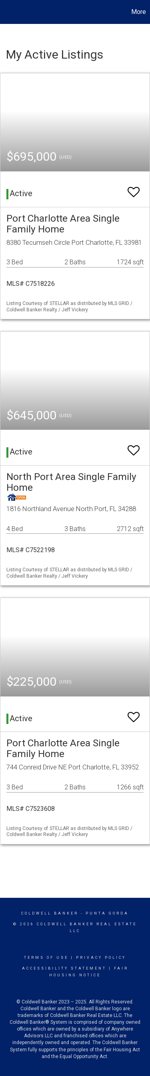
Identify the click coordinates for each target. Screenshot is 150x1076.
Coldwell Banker (49, 913)
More (138, 12)
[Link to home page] (7, 12)
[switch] (134, 188)
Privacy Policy (101, 958)
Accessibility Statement (64, 968)
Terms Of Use (46, 958)
